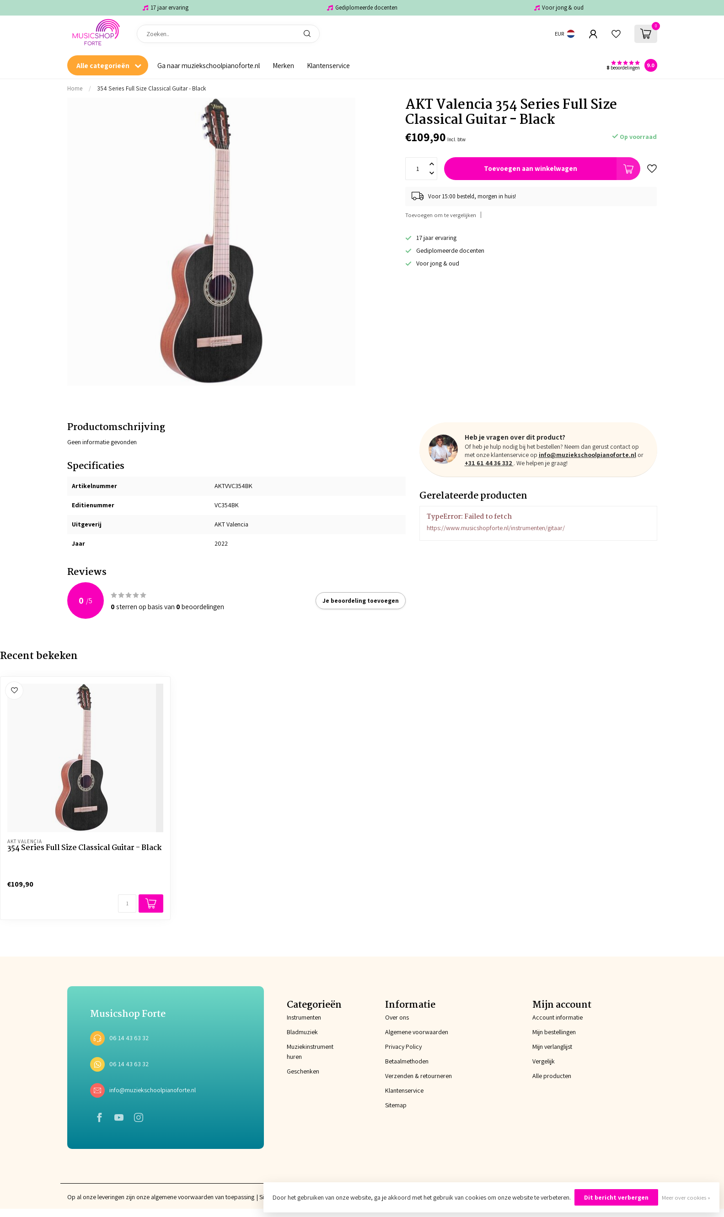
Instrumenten (304, 1017)
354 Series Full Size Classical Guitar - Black (151, 88)
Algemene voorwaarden (416, 1032)
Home (75, 88)
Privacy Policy (403, 1046)
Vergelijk (543, 1061)
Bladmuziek (302, 1032)
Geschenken (303, 1071)
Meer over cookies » (686, 1197)
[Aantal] (127, 903)
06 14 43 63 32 (129, 1038)
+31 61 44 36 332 (489, 463)
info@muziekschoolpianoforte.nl (587, 455)
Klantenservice (328, 65)
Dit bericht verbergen (616, 1197)
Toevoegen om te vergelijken (440, 215)
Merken (283, 65)
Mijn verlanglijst (552, 1046)
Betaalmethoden (407, 1061)
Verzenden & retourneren (418, 1076)
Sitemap (396, 1105)
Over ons (397, 1017)
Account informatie (557, 1017)
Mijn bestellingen (554, 1032)
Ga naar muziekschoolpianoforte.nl (208, 65)
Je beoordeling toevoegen (360, 600)
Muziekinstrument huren (310, 1051)
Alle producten (551, 1076)
